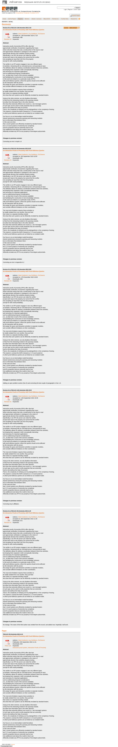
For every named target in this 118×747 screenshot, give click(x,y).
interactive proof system (20, 647)
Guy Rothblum (32, 33)
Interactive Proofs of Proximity (37, 647)
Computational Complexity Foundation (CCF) (27, 13)
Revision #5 (7, 38)
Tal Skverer (41, 33)
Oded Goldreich (23, 33)
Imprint (13, 744)
